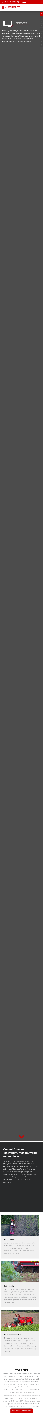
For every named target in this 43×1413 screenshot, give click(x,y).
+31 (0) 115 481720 (9, 2)
